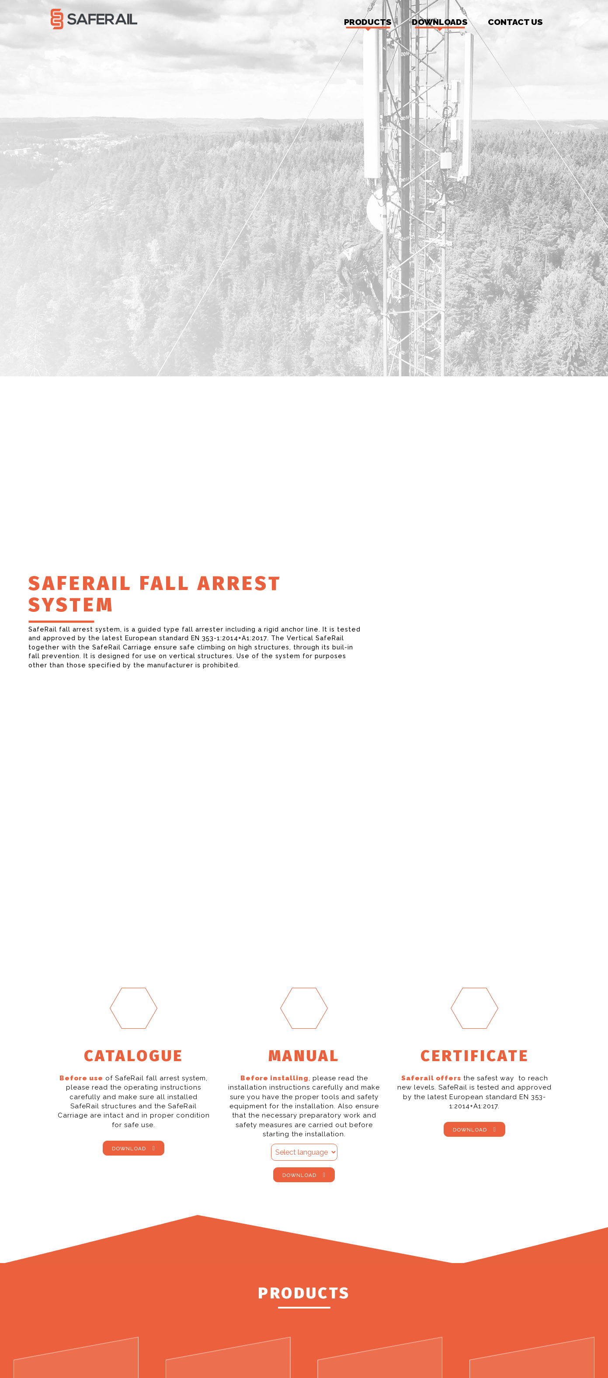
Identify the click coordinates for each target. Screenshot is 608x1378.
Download (128, 1149)
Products (368, 24)
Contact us (515, 21)
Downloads (440, 24)
